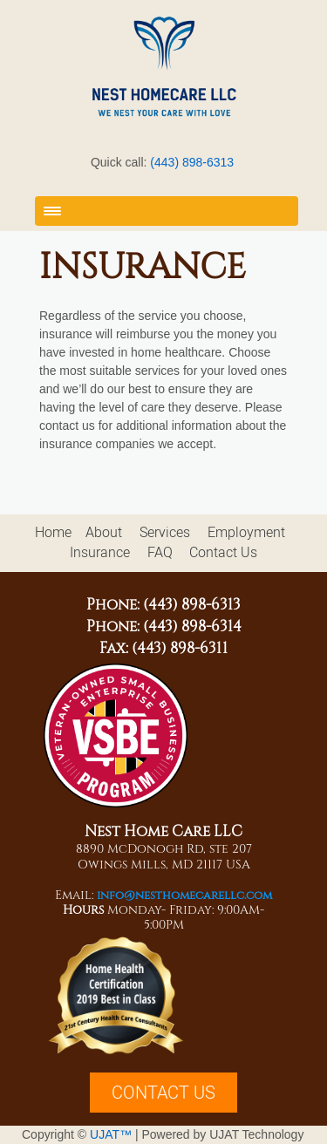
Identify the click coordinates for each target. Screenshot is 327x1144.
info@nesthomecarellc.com (184, 895)
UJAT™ (112, 1134)
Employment (246, 532)
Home (53, 532)
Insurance (100, 552)
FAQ (160, 552)
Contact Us (223, 552)
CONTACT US (163, 1092)
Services (165, 532)
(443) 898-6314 (192, 626)
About (103, 532)
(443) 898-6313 (192, 162)
